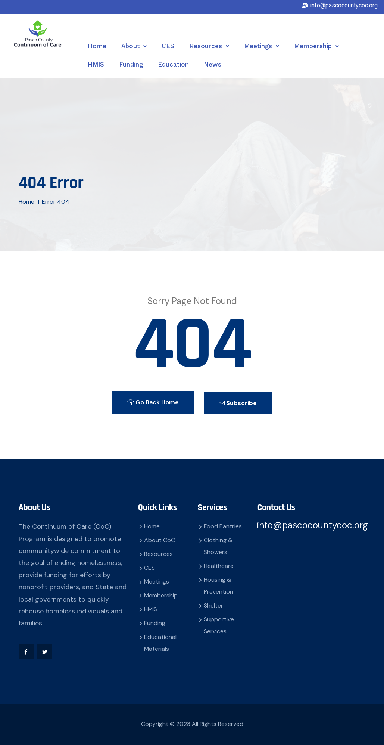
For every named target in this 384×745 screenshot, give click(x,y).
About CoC (159, 538)
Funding (131, 64)
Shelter (213, 604)
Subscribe (239, 401)
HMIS (96, 64)
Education (173, 64)
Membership (316, 46)
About (134, 46)
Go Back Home (152, 401)
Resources (209, 46)
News (212, 64)
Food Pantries (223, 525)
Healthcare (219, 564)
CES (168, 46)
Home (97, 46)
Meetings (261, 46)
